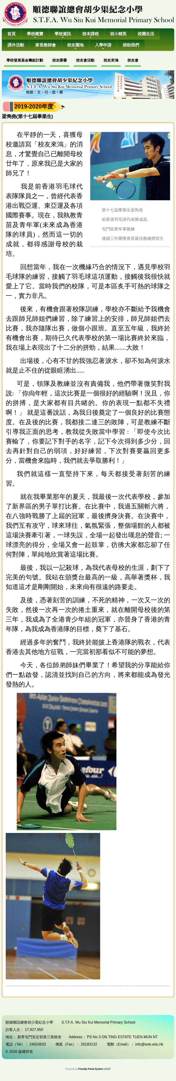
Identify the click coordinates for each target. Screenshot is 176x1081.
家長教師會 (45, 45)
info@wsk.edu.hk (149, 1044)
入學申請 (103, 46)
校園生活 (146, 34)
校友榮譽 (59, 60)
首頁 (11, 34)
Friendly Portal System (91, 1069)
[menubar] (72, 61)
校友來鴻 (111, 60)
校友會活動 (85, 60)
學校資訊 (63, 35)
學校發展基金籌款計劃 (24, 60)
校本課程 (90, 35)
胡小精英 (118, 34)
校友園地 (75, 46)
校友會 (132, 60)
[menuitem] (24, 61)
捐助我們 (131, 45)
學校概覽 (35, 35)
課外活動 (16, 45)
